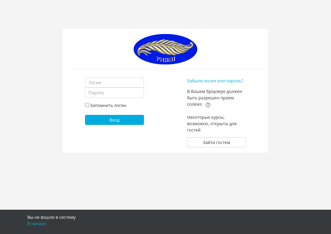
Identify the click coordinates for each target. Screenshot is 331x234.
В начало (36, 223)
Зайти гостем (216, 142)
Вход (114, 120)
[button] (208, 105)
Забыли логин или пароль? (215, 81)
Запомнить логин (108, 105)
